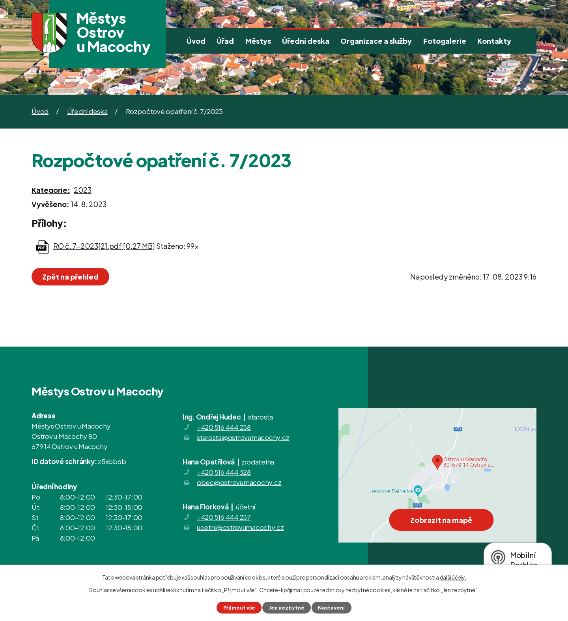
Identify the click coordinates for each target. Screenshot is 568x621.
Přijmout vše (239, 607)
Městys (258, 40)
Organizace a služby (376, 40)
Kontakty (494, 40)
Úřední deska (305, 40)
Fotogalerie (444, 40)
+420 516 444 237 (224, 517)
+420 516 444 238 (224, 427)
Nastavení (331, 607)
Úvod (196, 40)
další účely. (453, 577)
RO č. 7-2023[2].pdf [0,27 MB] (104, 245)
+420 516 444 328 (224, 472)
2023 (83, 189)
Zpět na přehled (70, 276)
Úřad (225, 40)
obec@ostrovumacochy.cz (239, 482)
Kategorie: (51, 189)
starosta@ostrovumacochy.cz (243, 437)
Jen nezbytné (287, 607)
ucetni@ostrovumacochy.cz (240, 527)
